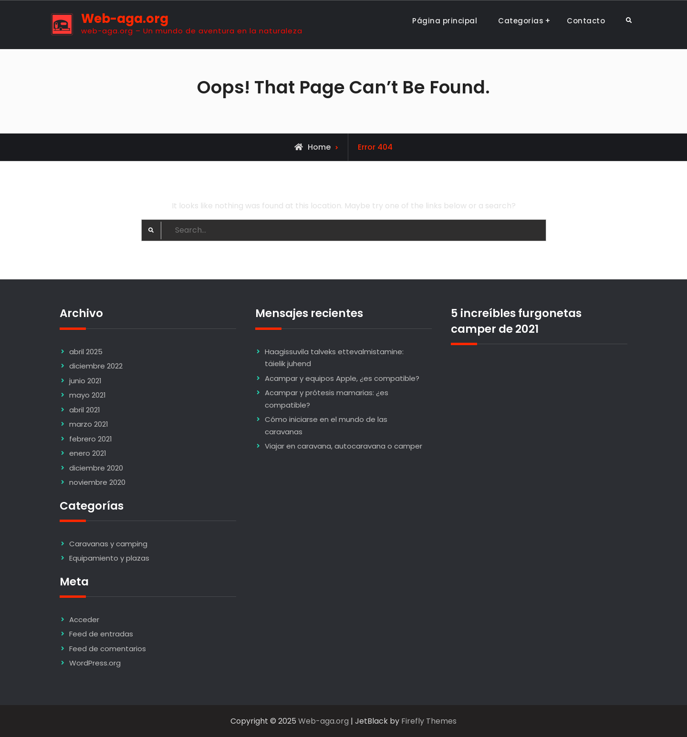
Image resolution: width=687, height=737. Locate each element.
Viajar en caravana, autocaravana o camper (343, 446)
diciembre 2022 (96, 366)
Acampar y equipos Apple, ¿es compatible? (342, 378)
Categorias (520, 21)
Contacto (586, 21)
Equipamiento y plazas (109, 558)
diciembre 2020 (96, 468)
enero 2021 (87, 453)
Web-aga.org (124, 18)
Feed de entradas (101, 634)
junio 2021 (85, 381)
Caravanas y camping (108, 544)
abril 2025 (86, 352)
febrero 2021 (90, 439)
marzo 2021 (88, 424)
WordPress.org (95, 663)
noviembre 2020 (97, 482)
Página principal (444, 21)
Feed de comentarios (107, 649)
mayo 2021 (87, 395)
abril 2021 (84, 410)
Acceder (84, 619)
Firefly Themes (429, 721)
